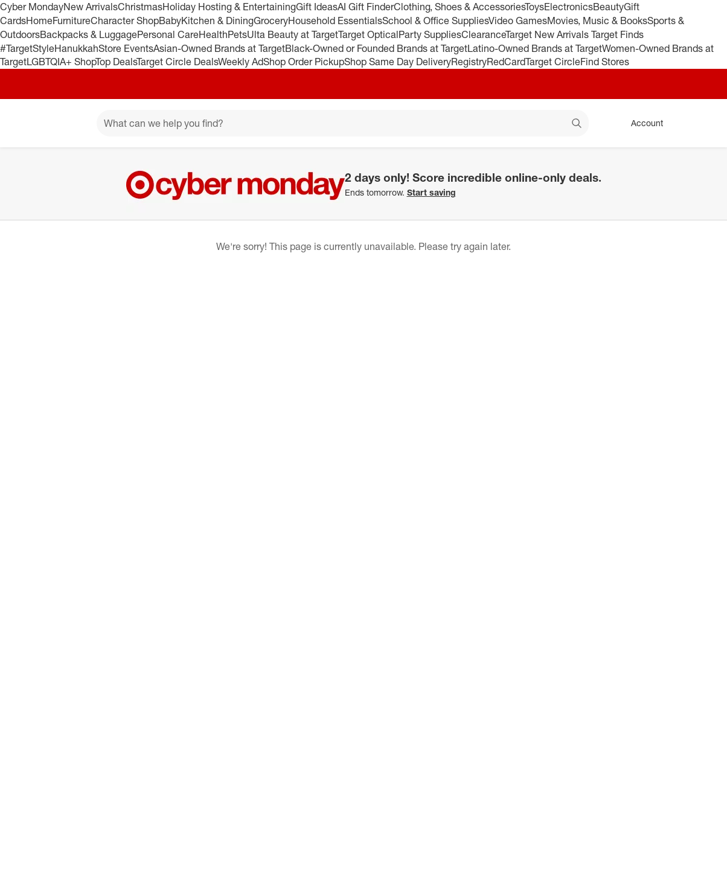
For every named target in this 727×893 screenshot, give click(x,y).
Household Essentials (335, 20)
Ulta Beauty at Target (292, 34)
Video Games (517, 20)
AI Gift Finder (366, 7)
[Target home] (26, 123)
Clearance (483, 34)
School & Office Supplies (435, 20)
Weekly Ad (240, 62)
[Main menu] (69, 123)
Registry (469, 62)
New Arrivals (90, 7)
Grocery (271, 20)
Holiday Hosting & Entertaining (229, 7)
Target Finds (617, 34)
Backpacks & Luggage (88, 34)
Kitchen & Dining (217, 20)
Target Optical (368, 34)
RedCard (506, 62)
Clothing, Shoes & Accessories (459, 7)
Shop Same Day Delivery (397, 62)
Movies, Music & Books (597, 20)
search (577, 124)
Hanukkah (76, 48)
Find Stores (604, 62)
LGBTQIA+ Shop (61, 62)
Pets (237, 34)
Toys (534, 7)
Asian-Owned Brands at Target (219, 48)
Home (39, 20)
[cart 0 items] (701, 123)
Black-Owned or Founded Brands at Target (376, 48)
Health (213, 34)
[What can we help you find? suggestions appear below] (343, 123)
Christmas (140, 7)
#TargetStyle (27, 48)
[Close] (710, 161)
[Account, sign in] (641, 123)
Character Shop (125, 20)
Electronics (568, 7)
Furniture (72, 20)
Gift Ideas (317, 7)
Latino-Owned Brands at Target (534, 48)
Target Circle (552, 62)
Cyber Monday (31, 7)
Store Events (125, 48)
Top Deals (115, 62)
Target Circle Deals (177, 62)
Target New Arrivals (548, 34)
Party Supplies (430, 34)
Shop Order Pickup (303, 62)
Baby (170, 20)
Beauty (608, 7)
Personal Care (168, 34)
